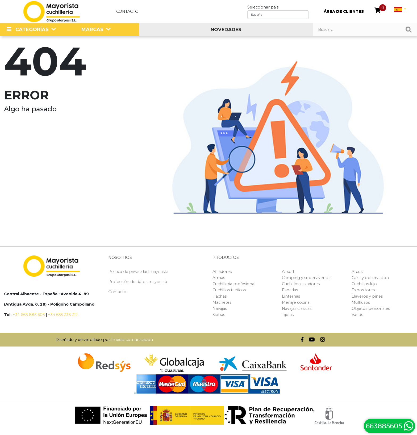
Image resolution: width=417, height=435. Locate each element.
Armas (218, 277)
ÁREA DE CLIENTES (344, 11)
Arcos (357, 271)
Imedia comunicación (132, 339)
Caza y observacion (370, 277)
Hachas (219, 296)
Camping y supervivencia (306, 277)
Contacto (127, 11)
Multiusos (361, 302)
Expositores (363, 290)
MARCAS (92, 29)
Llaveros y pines (367, 296)
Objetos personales (371, 308)
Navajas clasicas (296, 308)
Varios (357, 314)
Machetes (221, 302)
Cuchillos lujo (364, 283)
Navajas (219, 308)
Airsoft (288, 271)
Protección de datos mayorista (137, 281)
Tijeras (288, 314)
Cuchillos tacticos (229, 290)
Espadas (290, 290)
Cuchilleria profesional (233, 283)
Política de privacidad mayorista (138, 271)
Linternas (291, 296)
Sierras (218, 314)
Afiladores (222, 271)
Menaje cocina (296, 302)
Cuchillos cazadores (301, 283)
